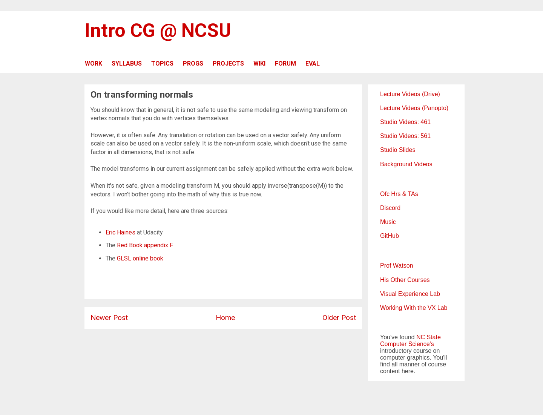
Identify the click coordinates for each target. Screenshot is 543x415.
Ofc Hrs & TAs (399, 194)
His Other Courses (405, 280)
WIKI (259, 63)
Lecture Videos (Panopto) (414, 108)
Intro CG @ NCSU (157, 30)
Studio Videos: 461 (405, 122)
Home (225, 317)
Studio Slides (397, 150)
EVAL (312, 63)
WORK (93, 63)
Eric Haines (120, 232)
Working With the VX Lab (413, 308)
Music (388, 222)
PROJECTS (228, 63)
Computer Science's (407, 344)
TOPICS (162, 63)
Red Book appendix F (145, 245)
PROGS (193, 63)
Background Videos (406, 164)
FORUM (285, 63)
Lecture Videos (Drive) (410, 94)
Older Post (339, 317)
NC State (428, 337)
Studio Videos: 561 (405, 136)
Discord (390, 208)
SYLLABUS (127, 63)
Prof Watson (396, 265)
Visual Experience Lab (410, 294)
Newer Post (109, 317)
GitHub (389, 236)
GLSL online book (140, 258)
